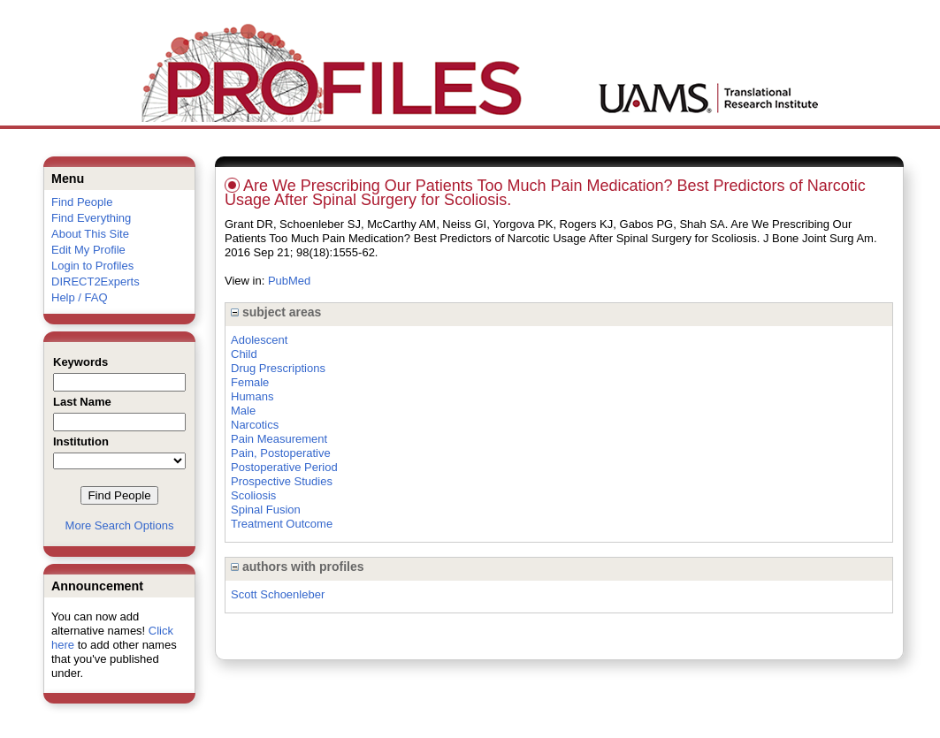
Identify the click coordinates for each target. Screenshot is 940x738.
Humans (252, 396)
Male (243, 410)
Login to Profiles (92, 265)
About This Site (90, 233)
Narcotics (255, 424)
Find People (81, 202)
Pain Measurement (279, 438)
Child (244, 354)
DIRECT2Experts (95, 281)
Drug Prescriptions (278, 368)
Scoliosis (253, 495)
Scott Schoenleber (278, 594)
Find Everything (91, 217)
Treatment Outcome (281, 523)
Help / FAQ (79, 297)
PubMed (289, 280)
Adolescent (259, 339)
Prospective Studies (281, 481)
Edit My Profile (88, 249)
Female (250, 382)
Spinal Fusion (266, 509)
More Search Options (119, 525)
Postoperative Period (284, 467)
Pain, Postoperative (281, 453)
